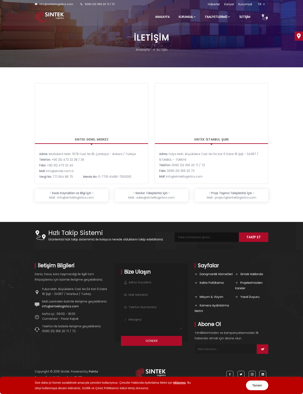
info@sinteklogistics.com (56, 4)
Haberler (214, 4)
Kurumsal (245, 4)
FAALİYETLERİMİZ (217, 17)
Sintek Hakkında (251, 274)
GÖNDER (152, 341)
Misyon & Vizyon (211, 297)
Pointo (93, 371)
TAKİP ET (253, 237)
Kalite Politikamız (212, 283)
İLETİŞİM (244, 17)
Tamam (257, 385)
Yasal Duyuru (249, 297)
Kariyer (229, 4)
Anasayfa (162, 17)
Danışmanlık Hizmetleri (216, 274)
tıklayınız (179, 382)
